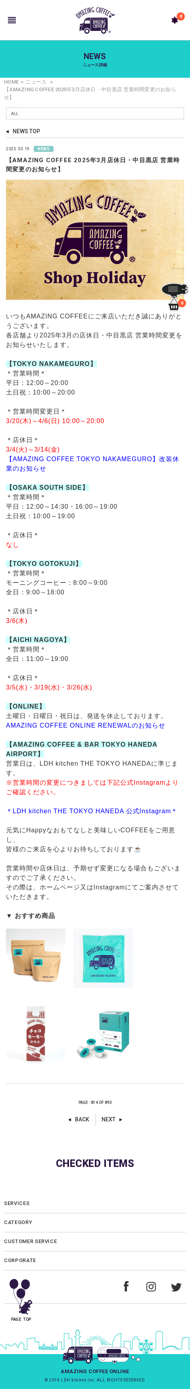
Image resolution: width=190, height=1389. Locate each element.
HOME (11, 82)
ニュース (35, 82)
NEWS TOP (26, 131)
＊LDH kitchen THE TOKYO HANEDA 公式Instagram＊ (93, 811)
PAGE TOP (21, 1297)
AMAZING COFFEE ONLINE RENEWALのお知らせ (85, 725)
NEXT (108, 1119)
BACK (82, 1119)
